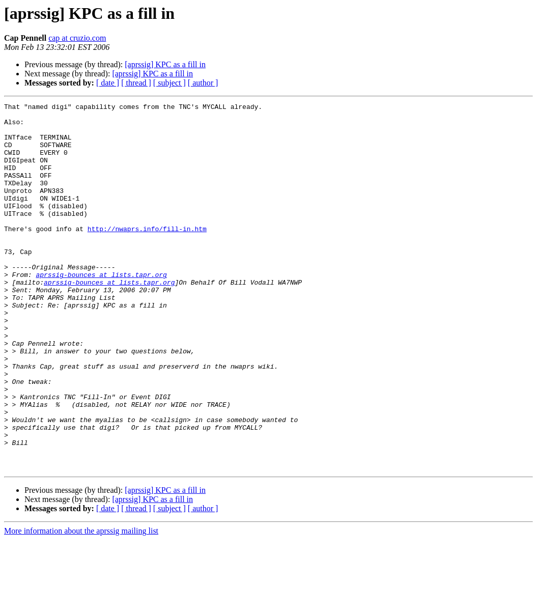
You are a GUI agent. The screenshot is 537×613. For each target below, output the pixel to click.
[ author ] (203, 82)
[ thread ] (136, 82)
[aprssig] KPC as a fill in (165, 64)
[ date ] (107, 82)
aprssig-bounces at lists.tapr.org (101, 309)
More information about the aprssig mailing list (81, 604)
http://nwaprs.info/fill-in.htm (147, 254)
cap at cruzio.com (77, 38)
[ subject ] (169, 82)
